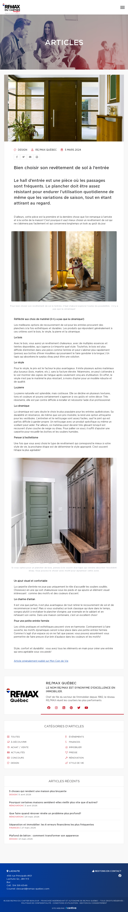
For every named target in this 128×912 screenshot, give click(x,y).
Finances (72, 742)
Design (20, 150)
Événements (74, 737)
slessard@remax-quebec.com (32, 889)
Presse (71, 752)
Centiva (71, 908)
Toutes (13, 737)
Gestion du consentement (93, 903)
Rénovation (74, 758)
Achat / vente (17, 747)
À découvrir (16, 742)
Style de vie (74, 763)
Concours (15, 758)
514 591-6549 (19, 885)
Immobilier (73, 747)
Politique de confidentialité (36, 903)
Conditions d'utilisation (65, 903)
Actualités (16, 752)
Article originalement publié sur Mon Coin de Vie (41, 661)
